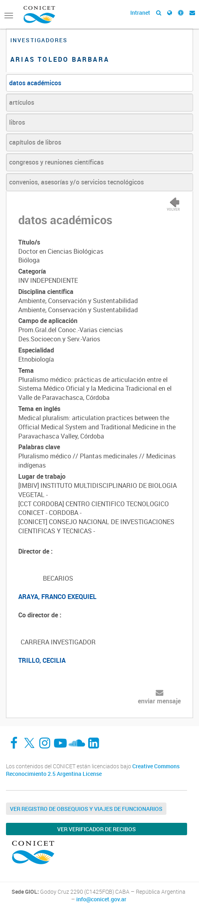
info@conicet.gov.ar (101, 899)
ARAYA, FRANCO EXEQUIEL (57, 596)
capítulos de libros (35, 142)
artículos (21, 102)
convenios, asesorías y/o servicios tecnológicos (76, 182)
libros (17, 122)
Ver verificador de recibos (96, 829)
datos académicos (35, 82)
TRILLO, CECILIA (42, 660)
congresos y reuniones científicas (56, 162)
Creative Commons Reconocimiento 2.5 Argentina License (93, 770)
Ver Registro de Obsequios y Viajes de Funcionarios (86, 808)
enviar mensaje (159, 701)
